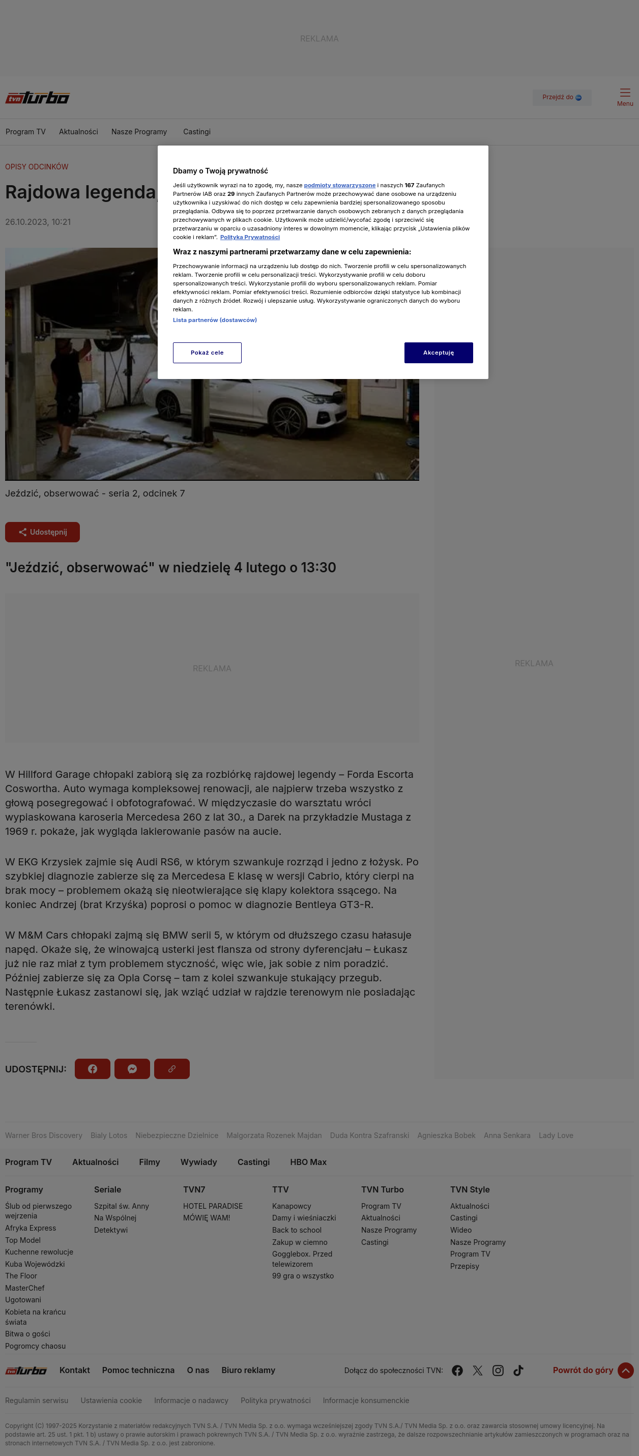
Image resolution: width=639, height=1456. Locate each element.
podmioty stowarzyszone (340, 185)
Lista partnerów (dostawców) (215, 320)
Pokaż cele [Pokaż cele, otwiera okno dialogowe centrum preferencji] (207, 352)
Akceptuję (438, 352)
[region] (323, 262)
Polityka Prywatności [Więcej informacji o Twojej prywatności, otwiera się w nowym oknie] (250, 237)
